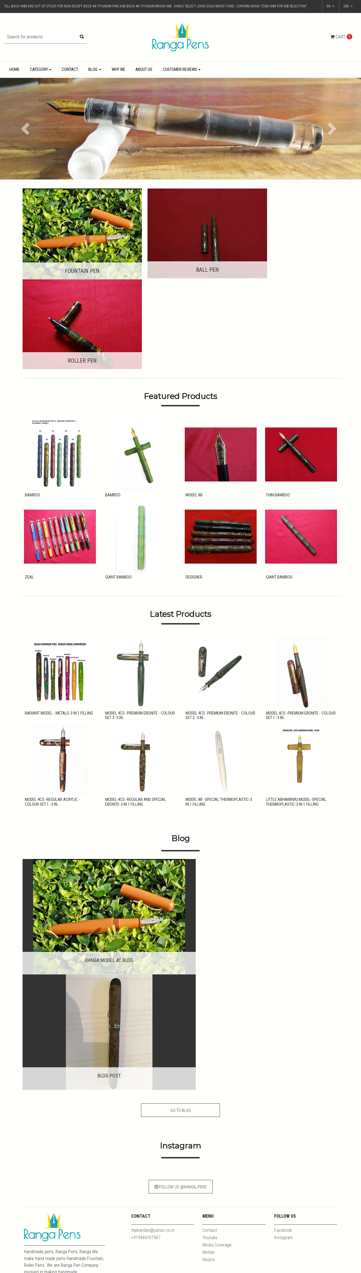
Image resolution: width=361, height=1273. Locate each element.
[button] (348, 6)
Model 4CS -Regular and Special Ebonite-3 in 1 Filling (134, 710)
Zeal (28, 482)
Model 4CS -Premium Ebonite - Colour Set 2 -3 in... (219, 622)
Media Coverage (217, 999)
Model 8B (193, 398)
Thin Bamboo (277, 398)
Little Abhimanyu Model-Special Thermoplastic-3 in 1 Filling (295, 710)
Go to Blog (180, 859)
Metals (208, 1006)
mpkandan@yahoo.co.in (153, 984)
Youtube (209, 991)
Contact (70, 69)
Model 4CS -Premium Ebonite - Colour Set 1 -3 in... (300, 622)
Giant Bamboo (117, 482)
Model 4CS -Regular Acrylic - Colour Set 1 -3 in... (59, 710)
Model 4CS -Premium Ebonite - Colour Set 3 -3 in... (139, 622)
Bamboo (31, 398)
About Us (143, 69)
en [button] (329, 6)
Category (39, 69)
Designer (193, 482)
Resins (208, 1013)
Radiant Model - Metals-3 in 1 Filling (58, 619)
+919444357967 (145, 991)
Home (14, 69)
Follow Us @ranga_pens (180, 940)
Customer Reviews (180, 69)
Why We (118, 69)
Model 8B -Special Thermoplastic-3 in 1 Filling (220, 710)
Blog (93, 69)
